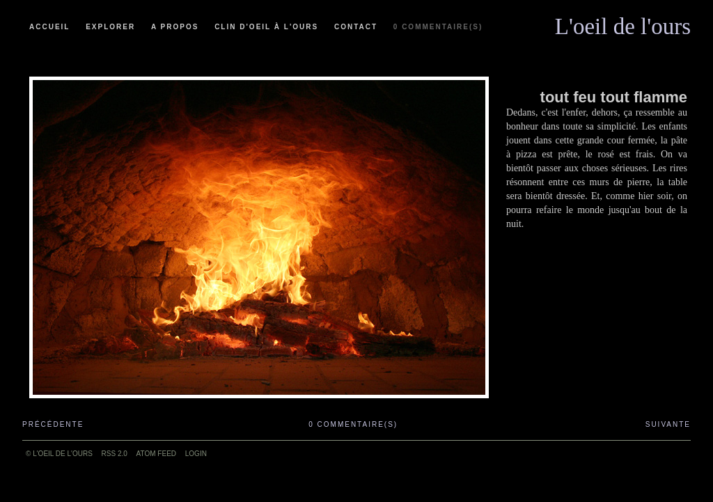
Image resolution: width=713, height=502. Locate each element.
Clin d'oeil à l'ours (266, 27)
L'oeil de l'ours (623, 23)
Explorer (110, 27)
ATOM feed (156, 453)
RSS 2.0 (114, 453)
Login (196, 453)
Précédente (53, 424)
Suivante (668, 424)
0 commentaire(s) (438, 27)
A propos (174, 27)
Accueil (49, 27)
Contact (355, 27)
